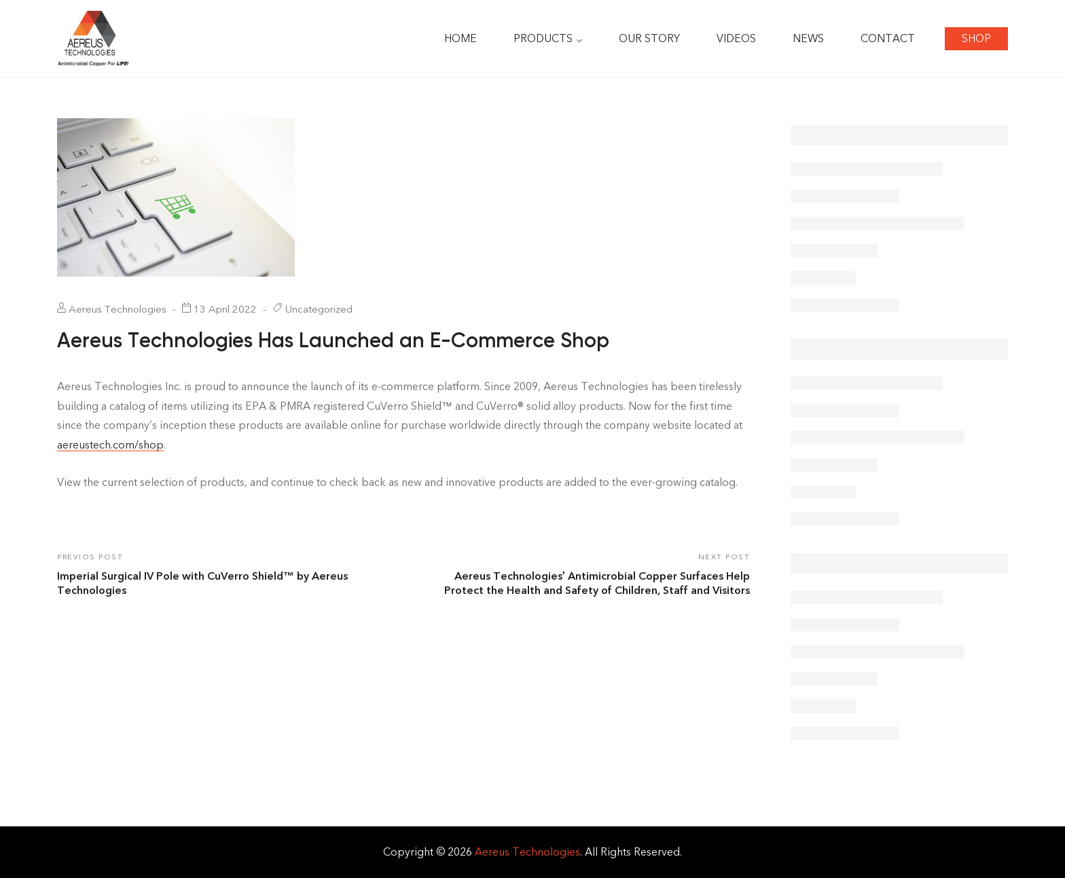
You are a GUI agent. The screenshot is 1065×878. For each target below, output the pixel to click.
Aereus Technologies (527, 851)
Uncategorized (319, 309)
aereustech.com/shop (110, 444)
